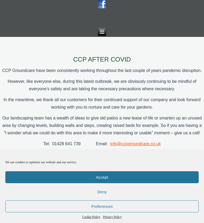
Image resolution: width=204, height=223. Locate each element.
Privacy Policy (112, 217)
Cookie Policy (91, 217)
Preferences (102, 206)
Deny (102, 192)
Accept (102, 177)
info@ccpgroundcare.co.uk (135, 143)
